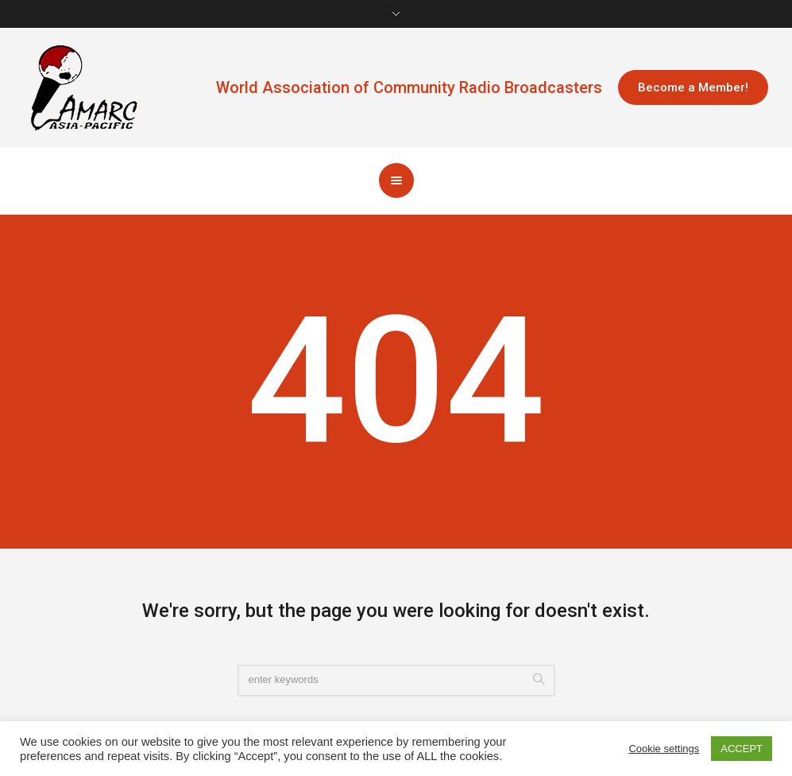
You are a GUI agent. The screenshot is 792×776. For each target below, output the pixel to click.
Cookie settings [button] (663, 749)
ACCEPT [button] (742, 749)
